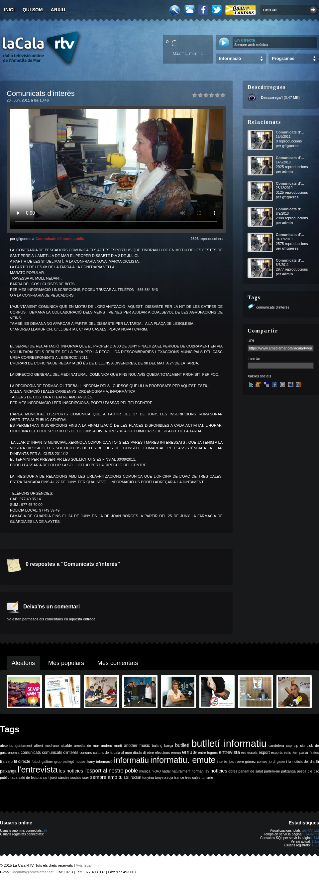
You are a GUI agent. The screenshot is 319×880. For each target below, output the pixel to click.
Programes (283, 58)
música (145, 771)
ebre (150, 753)
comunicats (31, 752)
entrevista (229, 752)
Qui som (33, 9)
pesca (301, 771)
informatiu (131, 760)
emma (176, 753)
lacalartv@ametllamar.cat (32, 872)
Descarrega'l (272, 98)
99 (45, 830)
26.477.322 (310, 830)
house (80, 762)
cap (289, 746)
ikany (91, 762)
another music (137, 745)
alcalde (66, 746)
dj (144, 753)
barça (168, 746)
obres (232, 771)
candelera (276, 746)
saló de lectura (30, 777)
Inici (9, 9)
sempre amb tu (106, 777)
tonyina (148, 777)
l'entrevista (37, 769)
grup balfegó (64, 762)
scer (85, 777)
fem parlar (300, 753)
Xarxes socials (259, 376)
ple (310, 771)
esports (276, 753)
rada (13, 777)
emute (189, 752)
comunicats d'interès (272, 307)
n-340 (156, 771)
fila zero (6, 762)
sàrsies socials (69, 777)
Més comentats (117, 663)
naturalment (181, 771)
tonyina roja (164, 777)
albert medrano (46, 746)
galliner (47, 762)
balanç (157, 746)
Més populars (66, 663)
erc (243, 753)
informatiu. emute (182, 760)
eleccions (162, 753)
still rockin (132, 777)
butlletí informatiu (228, 743)
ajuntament (23, 746)
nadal (166, 771)
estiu (287, 753)
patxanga (288, 771)
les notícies (71, 770)
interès (222, 762)
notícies (218, 770)
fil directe (22, 761)
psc (316, 771)
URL (251, 341)
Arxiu (58, 9)
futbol (36, 762)
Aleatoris (23, 663)
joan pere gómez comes (248, 762)
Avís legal (84, 865)
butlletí (182, 745)
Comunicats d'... (290, 132)
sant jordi (50, 777)
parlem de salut (251, 771)
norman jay (200, 771)
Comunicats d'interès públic (59, 239)
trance (179, 777)
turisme (207, 777)
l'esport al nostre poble (111, 770)
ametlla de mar (86, 746)
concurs (85, 753)
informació (104, 762)
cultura (98, 753)
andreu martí (111, 746)
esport (264, 752)
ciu (302, 746)
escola (252, 753)
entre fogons (208, 753)
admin (287, 171)
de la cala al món (118, 753)
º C (171, 43)
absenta (6, 746)
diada (137, 753)
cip (296, 746)
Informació (230, 58)
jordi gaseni (278, 762)
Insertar (254, 358)
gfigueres (290, 146)
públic (4, 777)
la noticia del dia (301, 762)
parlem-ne (272, 771)
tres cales (192, 777)
